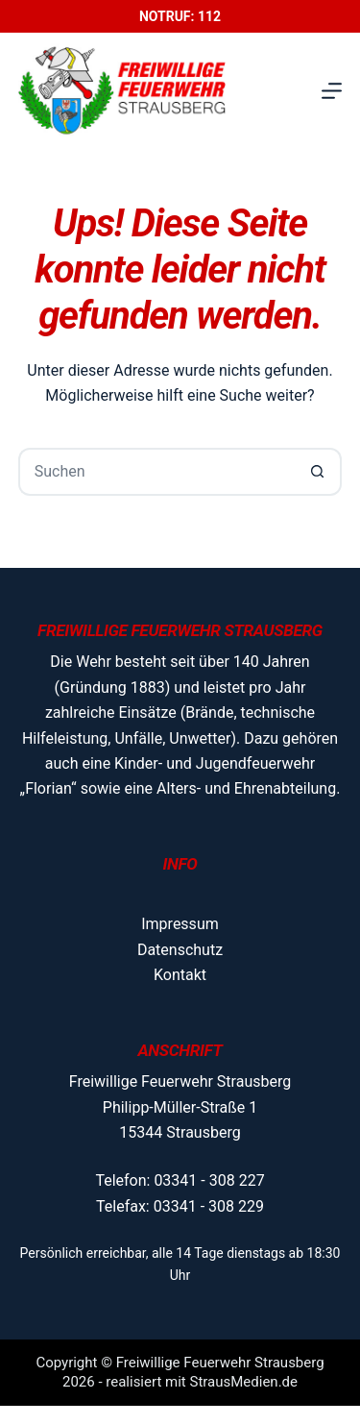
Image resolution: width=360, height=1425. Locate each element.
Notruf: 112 (180, 16)
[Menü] (332, 91)
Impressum (180, 924)
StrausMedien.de (243, 1381)
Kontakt (180, 975)
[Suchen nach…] (156, 472)
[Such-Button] (318, 472)
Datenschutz (180, 950)
